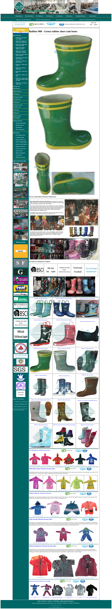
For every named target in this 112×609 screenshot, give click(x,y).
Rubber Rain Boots (17, 35)
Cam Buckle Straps (20, 137)
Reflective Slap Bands (20, 153)
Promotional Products (80, 16)
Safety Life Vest (19, 150)
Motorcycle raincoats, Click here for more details (39, 581)
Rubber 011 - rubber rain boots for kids (21, 61)
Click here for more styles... (44, 450)
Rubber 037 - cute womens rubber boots (87, 424)
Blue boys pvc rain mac (92, 465)
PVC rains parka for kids (57, 465)
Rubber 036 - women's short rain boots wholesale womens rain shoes (22, 79)
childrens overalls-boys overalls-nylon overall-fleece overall (63, 542)
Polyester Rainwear (29, 16)
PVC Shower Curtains (17, 97)
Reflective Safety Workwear (21, 148)
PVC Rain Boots (16, 117)
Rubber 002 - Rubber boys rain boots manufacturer (21, 42)
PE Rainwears (69, 16)
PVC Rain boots (16, 86)
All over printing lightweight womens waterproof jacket (40, 542)
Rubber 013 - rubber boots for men (87, 348)
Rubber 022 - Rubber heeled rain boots (43, 19)
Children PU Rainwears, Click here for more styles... (40, 493)
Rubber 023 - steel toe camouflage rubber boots (64, 19)
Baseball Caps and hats (21, 123)
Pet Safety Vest (19, 155)
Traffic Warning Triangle (21, 141)
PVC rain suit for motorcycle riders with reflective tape (69, 597)
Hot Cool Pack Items (20, 129)
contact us (54, 498)
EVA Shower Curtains (17, 105)
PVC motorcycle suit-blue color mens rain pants (34, 597)
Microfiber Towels (20, 125)
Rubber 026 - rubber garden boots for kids (87, 19)
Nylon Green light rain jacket (77, 490)
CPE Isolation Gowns (20, 135)
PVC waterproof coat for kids (46, 465)
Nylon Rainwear (18, 16)
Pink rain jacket (50, 490)
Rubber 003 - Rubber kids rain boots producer (21, 45)
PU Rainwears (59, 16)
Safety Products (92, 16)
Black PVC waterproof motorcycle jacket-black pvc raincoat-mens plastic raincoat (91, 597)
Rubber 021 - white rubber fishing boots (23, 19)
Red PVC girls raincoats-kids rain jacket (35, 465)
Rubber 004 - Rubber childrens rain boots (20, 48)
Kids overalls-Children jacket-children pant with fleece (86, 542)
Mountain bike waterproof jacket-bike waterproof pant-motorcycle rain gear (57, 597)
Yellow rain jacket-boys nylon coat (63, 490)
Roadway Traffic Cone (20, 139)
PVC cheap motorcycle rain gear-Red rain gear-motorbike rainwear (46, 597)
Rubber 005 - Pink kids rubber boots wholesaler (21, 52)
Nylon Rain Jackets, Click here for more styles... (42, 468)
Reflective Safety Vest (20, 146)
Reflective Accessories (20, 157)
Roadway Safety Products (21, 144)
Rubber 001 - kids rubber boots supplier (21, 38)
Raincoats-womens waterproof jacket (36, 490)
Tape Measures (19, 127)
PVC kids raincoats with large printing (69, 465)
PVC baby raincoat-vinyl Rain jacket (80, 465)
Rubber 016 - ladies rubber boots (64, 375)
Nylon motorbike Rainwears (40, 577)
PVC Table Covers (17, 99)
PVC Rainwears (39, 16)
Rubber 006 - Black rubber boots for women (21, 55)
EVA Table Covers (17, 107)
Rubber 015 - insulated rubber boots (21, 68)
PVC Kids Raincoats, (33, 450)
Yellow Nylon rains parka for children (91, 490)
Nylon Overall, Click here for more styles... (41, 519)
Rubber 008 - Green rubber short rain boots (22, 58)
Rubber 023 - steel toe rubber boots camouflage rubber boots (87, 400)
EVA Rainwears (49, 16)
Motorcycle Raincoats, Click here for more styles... (43, 546)
